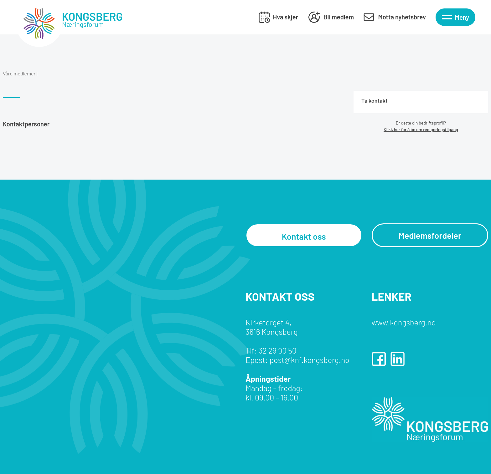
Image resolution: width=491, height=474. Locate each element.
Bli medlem (338, 17)
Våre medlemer (19, 73)
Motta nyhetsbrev (402, 17)
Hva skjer (285, 17)
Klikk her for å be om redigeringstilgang (421, 129)
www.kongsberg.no (404, 322)
